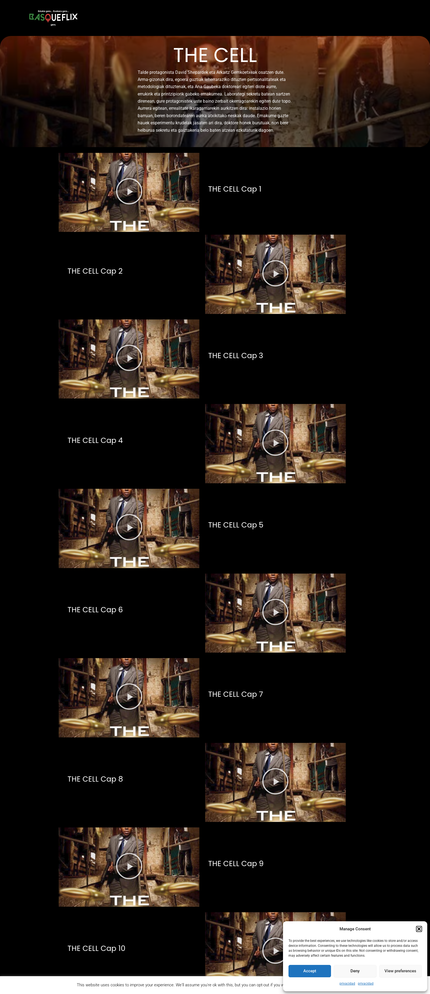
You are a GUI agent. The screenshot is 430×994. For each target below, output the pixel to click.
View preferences (400, 970)
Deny (355, 970)
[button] (419, 929)
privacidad (347, 983)
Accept (309, 970)
